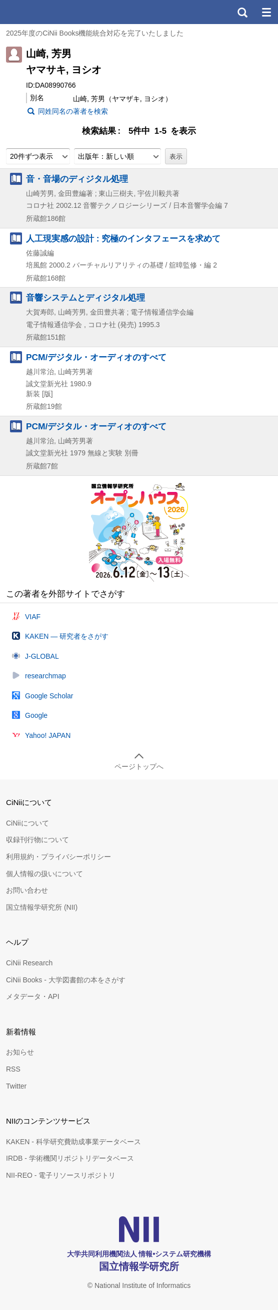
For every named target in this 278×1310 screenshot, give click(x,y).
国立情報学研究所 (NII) (42, 907)
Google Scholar (49, 696)
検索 (242, 12)
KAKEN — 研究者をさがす (66, 636)
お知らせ (20, 1052)
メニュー (266, 12)
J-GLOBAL (42, 656)
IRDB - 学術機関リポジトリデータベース (70, 1158)
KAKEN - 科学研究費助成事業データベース (73, 1142)
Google (36, 715)
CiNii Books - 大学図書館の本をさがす (66, 980)
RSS (13, 1069)
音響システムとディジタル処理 (85, 298)
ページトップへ (139, 766)
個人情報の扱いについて (44, 874)
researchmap (45, 676)
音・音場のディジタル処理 (77, 179)
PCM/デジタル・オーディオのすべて (96, 357)
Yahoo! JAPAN (47, 735)
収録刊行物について (37, 840)
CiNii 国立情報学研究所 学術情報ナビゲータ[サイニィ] (44, 12)
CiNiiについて (27, 823)
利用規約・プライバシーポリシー (58, 857)
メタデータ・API (33, 996)
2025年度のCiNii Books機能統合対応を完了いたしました (95, 33)
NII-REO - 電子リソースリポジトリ (61, 1175)
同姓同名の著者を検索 (73, 111)
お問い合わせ (27, 890)
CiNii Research (29, 963)
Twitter (16, 1086)
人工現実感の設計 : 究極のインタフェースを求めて (123, 238)
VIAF (32, 617)
